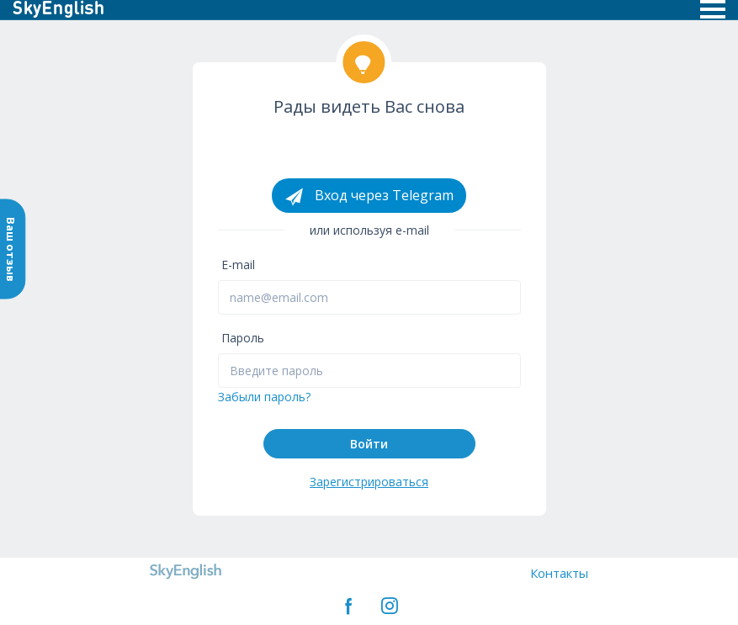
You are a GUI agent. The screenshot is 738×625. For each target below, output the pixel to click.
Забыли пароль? (264, 397)
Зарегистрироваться (369, 482)
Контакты (559, 572)
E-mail (238, 265)
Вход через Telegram (369, 196)
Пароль (242, 338)
